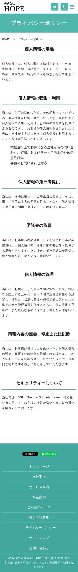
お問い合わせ (39, 548)
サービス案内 (39, 487)
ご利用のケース (39, 507)
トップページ (39, 466)
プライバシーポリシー (39, 527)
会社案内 (39, 477)
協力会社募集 (39, 517)
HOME (6, 39)
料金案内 (39, 497)
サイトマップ (39, 538)
